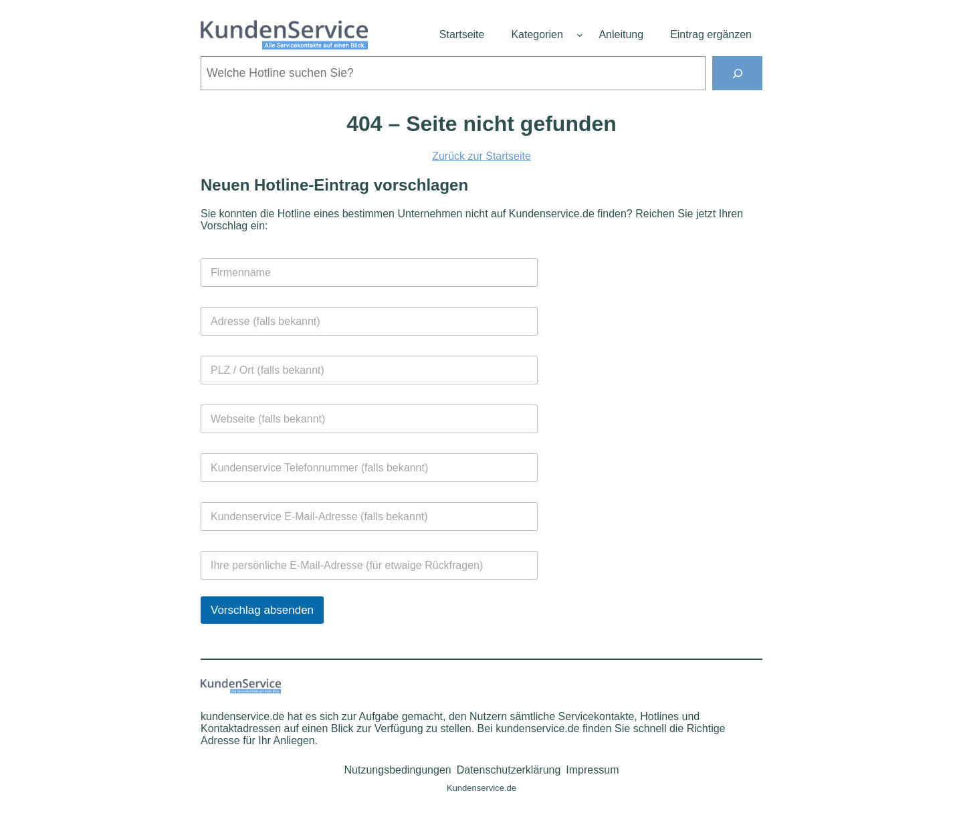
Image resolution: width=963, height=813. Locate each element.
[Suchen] (737, 73)
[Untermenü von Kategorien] (579, 34)
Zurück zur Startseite (481, 156)
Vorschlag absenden (262, 610)
